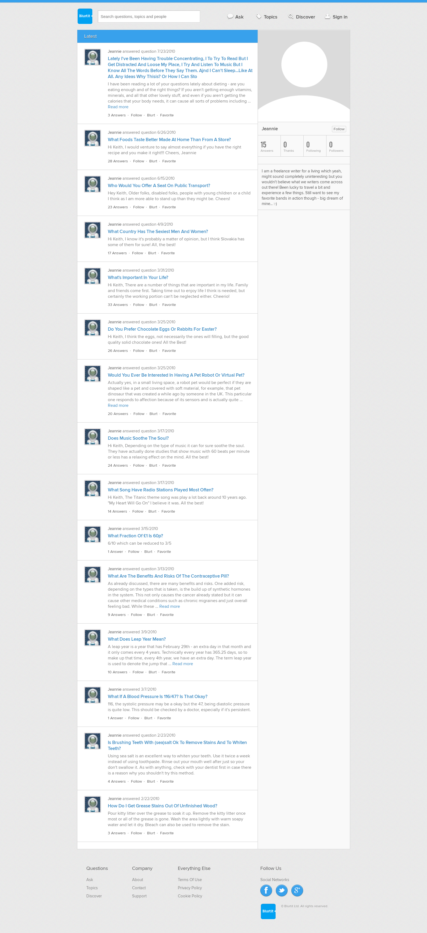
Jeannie (114, 51)
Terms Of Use (190, 879)
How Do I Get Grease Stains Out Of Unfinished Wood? (162, 806)
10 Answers (117, 672)
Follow (136, 115)
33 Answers (118, 304)
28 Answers (118, 161)
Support (139, 896)
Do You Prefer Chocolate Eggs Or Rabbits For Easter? (162, 329)
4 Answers (117, 781)
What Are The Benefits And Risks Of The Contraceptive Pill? (168, 576)
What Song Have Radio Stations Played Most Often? (160, 490)
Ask (235, 17)
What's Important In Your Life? (138, 277)
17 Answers (117, 253)
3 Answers (117, 115)
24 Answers (118, 465)
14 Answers (117, 511)
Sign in (335, 17)
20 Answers (118, 413)
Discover (301, 17)
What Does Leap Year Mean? (137, 639)
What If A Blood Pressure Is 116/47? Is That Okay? (158, 696)
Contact (139, 887)
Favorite (167, 115)
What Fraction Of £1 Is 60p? (135, 536)
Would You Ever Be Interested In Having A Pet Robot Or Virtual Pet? (176, 375)
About (137, 879)
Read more (118, 107)
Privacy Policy (190, 887)
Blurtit (84, 16)
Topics (266, 17)
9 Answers (117, 614)
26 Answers (118, 350)
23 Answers (118, 207)
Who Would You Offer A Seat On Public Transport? (159, 185)
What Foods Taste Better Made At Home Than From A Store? (169, 139)
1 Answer (115, 551)
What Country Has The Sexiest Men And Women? (158, 231)
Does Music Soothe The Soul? (138, 438)
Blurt (151, 115)
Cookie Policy (190, 896)
